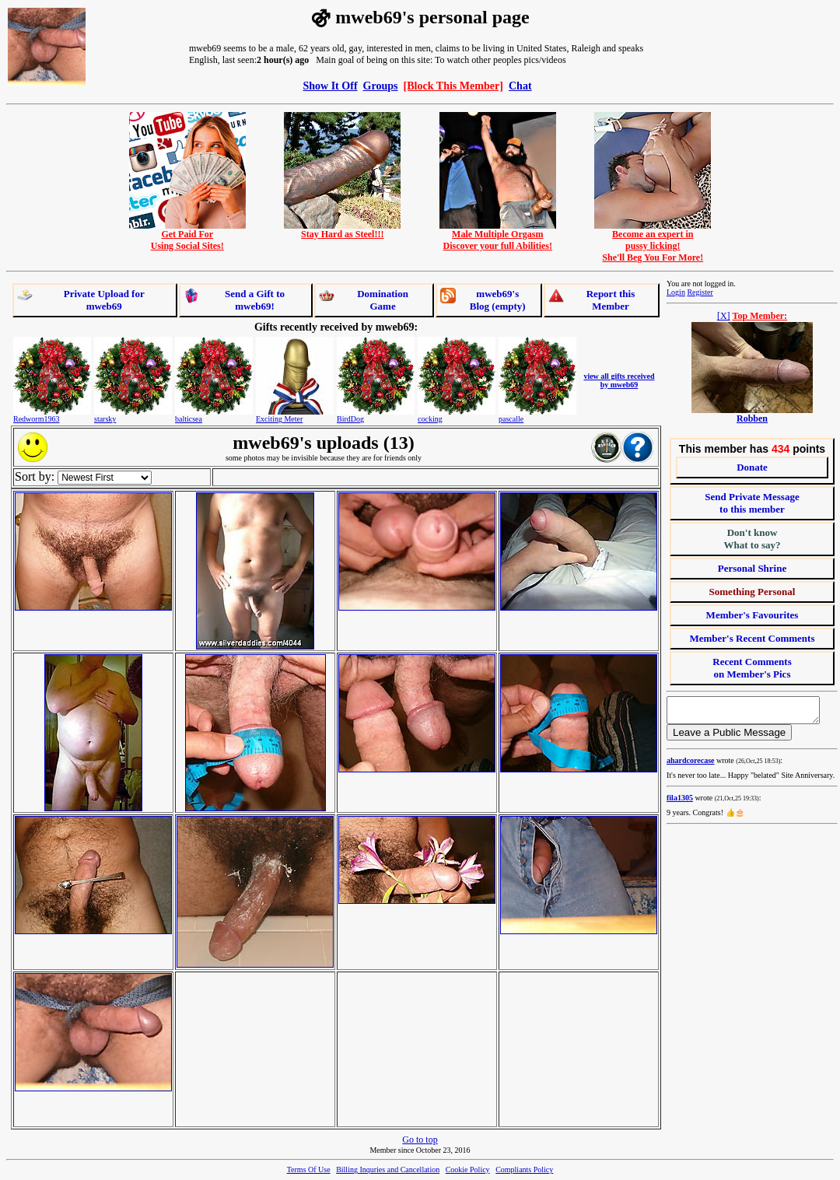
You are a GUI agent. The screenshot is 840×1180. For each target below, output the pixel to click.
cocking (430, 419)
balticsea (188, 419)
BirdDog (350, 419)
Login (676, 292)
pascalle (511, 419)
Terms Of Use (309, 1169)
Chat (520, 85)
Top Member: (760, 315)
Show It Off (330, 85)
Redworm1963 (36, 419)
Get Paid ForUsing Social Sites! (187, 235)
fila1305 (680, 802)
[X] (723, 315)
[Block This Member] (453, 85)
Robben (752, 418)
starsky (105, 419)
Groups (380, 85)
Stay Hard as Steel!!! (342, 230)
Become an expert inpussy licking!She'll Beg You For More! (652, 241)
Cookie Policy (468, 1169)
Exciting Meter (279, 419)
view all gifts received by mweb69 (618, 380)
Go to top (419, 1139)
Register (699, 292)
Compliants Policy (524, 1169)
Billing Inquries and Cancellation (387, 1169)
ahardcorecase (690, 765)
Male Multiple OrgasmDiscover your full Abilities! (497, 235)
